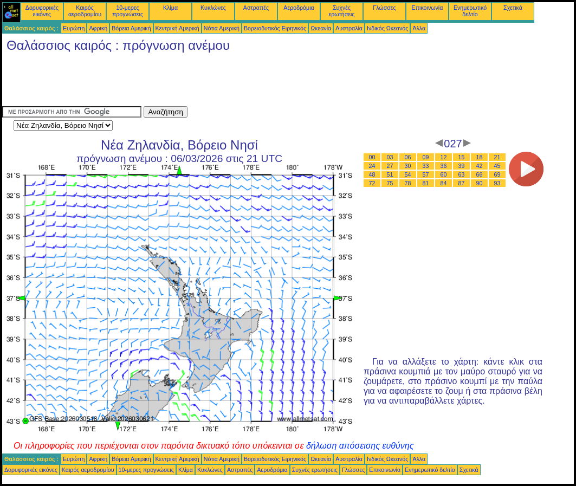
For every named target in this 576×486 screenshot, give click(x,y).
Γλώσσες (384, 7)
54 (408, 174)
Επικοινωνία (427, 7)
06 (408, 157)
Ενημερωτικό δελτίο (470, 10)
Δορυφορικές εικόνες (42, 10)
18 (479, 157)
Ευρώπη (74, 28)
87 (461, 183)
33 (426, 166)
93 (497, 183)
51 (390, 174)
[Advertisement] (199, 81)
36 (444, 166)
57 (426, 174)
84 (444, 183)
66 (479, 174)
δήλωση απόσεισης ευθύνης (360, 445)
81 (426, 183)
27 (390, 166)
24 (372, 166)
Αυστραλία (349, 28)
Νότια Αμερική (222, 28)
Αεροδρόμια (298, 7)
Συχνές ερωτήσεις (342, 10)
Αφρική (98, 28)
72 (372, 183)
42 (479, 166)
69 (497, 174)
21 (497, 157)
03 (390, 157)
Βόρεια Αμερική (131, 28)
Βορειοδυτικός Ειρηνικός (275, 28)
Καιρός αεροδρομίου (84, 10)
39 (461, 166)
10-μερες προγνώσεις (127, 10)
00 (372, 157)
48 (372, 174)
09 (426, 157)
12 (444, 157)
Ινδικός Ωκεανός (387, 28)
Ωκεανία (320, 28)
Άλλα (418, 28)
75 (390, 183)
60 (444, 174)
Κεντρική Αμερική (177, 28)
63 (461, 174)
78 (408, 183)
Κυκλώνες (213, 7)
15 (461, 157)
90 (479, 183)
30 (408, 166)
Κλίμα (170, 7)
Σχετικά (512, 7)
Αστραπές (256, 7)
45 (497, 166)
